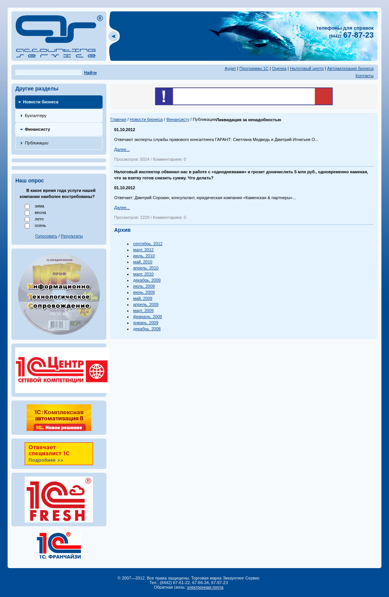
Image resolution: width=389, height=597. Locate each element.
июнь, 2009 (144, 292)
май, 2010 (142, 262)
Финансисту (37, 129)
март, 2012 (143, 249)
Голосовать (46, 236)
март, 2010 (143, 274)
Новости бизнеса (40, 102)
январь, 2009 (145, 322)
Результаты (72, 236)
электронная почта (205, 587)
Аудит (230, 68)
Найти (90, 72)
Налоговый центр (307, 68)
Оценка (279, 68)
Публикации (36, 143)
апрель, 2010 (145, 268)
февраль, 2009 (147, 316)
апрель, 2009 (145, 304)
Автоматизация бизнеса (350, 68)
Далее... (122, 149)
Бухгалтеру (35, 115)
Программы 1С (254, 68)
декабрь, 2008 (146, 328)
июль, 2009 (144, 286)
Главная (118, 119)
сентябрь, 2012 (147, 243)
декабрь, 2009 (146, 280)
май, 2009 (142, 298)
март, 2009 (143, 310)
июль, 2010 (144, 255)
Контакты (365, 75)
